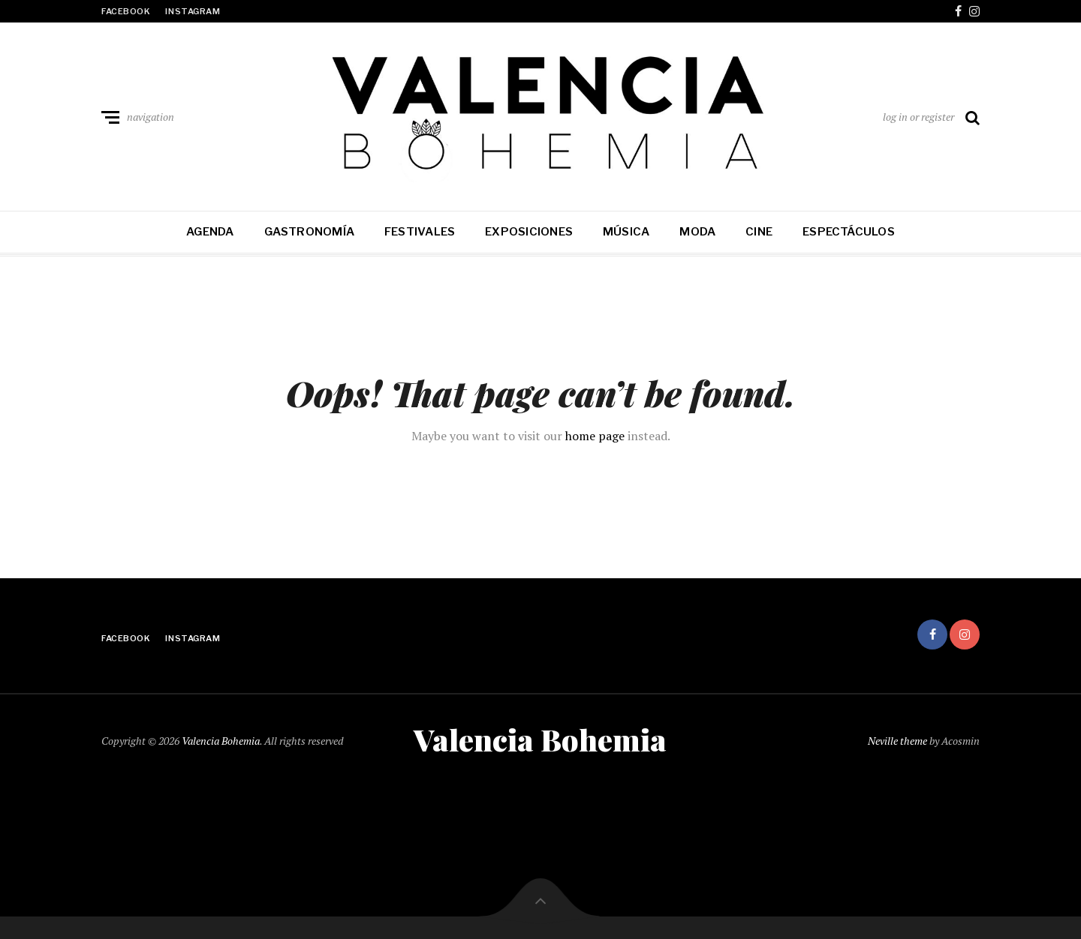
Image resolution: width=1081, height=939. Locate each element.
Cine (758, 231)
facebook (125, 11)
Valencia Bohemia (221, 741)
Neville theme (897, 741)
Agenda (209, 231)
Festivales (419, 231)
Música (626, 231)
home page (595, 436)
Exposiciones (529, 231)
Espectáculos (848, 231)
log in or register (918, 117)
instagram (192, 11)
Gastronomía (309, 231)
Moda (697, 231)
